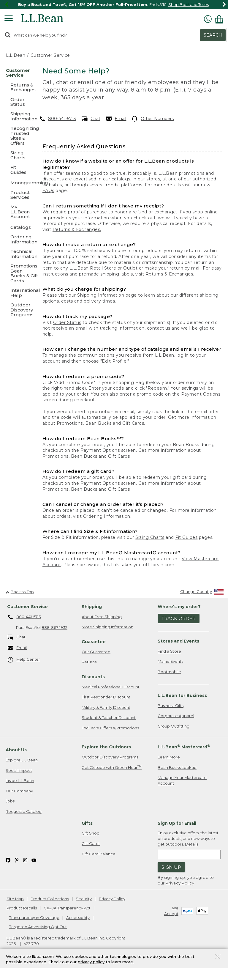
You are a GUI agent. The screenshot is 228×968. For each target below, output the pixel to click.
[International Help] (17, 293)
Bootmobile (169, 671)
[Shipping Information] (17, 116)
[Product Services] (17, 195)
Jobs (10, 801)
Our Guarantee (96, 651)
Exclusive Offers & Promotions (110, 727)
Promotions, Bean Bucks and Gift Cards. (101, 423)
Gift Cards (91, 843)
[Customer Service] (17, 73)
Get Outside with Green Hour (112, 767)
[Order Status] (17, 102)
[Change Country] (202, 592)
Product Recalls (22, 908)
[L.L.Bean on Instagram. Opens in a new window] (25, 859)
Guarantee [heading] (94, 641)
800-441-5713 (57, 118)
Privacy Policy (180, 883)
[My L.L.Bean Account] (17, 212)
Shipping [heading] (92, 606)
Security (84, 898)
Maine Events (170, 661)
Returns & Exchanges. (77, 229)
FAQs (48, 190)
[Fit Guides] (17, 170)
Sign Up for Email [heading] (177, 823)
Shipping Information (100, 295)
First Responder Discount (106, 697)
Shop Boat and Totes (188, 4)
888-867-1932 (54, 627)
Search (213, 35)
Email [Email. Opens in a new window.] (116, 119)
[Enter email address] (189, 854)
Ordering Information (106, 516)
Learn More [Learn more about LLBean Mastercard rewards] (169, 757)
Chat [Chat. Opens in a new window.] (91, 119)
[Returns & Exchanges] (17, 88)
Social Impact (19, 770)
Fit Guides (186, 537)
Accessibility (78, 917)
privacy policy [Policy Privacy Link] (91, 962)
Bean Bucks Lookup (177, 767)
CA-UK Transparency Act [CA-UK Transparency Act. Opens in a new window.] (67, 908)
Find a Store (169, 651)
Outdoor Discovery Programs (110, 757)
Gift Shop (90, 833)
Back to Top (20, 591)
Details (191, 844)
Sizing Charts (149, 537)
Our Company (19, 790)
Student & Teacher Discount (109, 717)
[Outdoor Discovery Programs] (17, 310)
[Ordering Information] (17, 239)
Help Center (24, 659)
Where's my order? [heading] (179, 606)
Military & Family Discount (106, 707)
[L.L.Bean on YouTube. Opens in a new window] (33, 859)
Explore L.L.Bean (22, 760)
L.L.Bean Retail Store (92, 268)
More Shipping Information (107, 626)
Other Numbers (153, 119)
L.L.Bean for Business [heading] (182, 695)
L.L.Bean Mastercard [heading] (184, 747)
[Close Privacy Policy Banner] (218, 957)
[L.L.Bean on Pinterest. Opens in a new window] (16, 859)
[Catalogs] (17, 227)
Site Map (15, 898)
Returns (89, 662)
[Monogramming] (17, 182)
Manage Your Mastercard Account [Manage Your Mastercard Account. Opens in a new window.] (182, 780)
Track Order (179, 618)
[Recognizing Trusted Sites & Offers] (17, 136)
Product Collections (50, 898)
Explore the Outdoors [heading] (106, 747)
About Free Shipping (102, 616)
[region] (114, 4)
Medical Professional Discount (111, 686)
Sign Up (171, 867)
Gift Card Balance (98, 853)
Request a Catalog (24, 811)
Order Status (67, 322)
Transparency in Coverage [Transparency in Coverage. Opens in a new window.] (34, 917)
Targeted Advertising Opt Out (38, 926)
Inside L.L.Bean (20, 780)
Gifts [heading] (87, 823)
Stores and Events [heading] (178, 641)
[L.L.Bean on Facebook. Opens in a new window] (8, 859)
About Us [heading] (16, 750)
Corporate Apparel (176, 715)
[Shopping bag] (220, 19)
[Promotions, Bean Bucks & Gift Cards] (17, 274)
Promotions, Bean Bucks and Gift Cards (86, 489)
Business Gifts (170, 705)
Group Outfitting (173, 726)
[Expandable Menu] (8, 19)
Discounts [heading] (93, 676)
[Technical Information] (17, 254)
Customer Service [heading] (27, 606)
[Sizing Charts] (17, 155)
